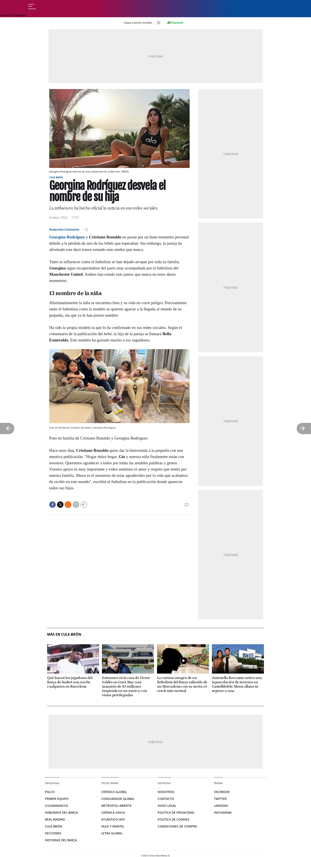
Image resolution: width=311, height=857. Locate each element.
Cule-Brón (56, 177)
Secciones (53, 833)
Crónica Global (114, 792)
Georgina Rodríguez (67, 237)
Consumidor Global (117, 799)
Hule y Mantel (112, 826)
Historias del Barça (61, 840)
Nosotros (166, 792)
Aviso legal (167, 806)
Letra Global (111, 833)
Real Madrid (55, 819)
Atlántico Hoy (113, 819)
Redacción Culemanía (64, 229)
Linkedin (221, 806)
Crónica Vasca (113, 812)
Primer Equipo (56, 799)
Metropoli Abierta (116, 806)
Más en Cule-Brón (64, 634)
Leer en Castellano (13, 15)
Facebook (222, 792)
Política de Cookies (173, 819)
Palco (50, 792)
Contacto (166, 799)
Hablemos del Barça (61, 812)
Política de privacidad (176, 812)
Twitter (220, 799)
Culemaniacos (56, 806)
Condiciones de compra (177, 826)
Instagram (223, 812)
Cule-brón (53, 826)
